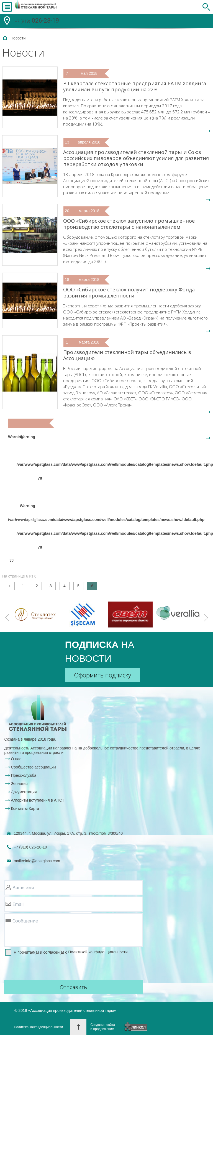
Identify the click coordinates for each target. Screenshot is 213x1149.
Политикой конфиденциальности (97, 952)
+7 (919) (30, 847)
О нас (16, 759)
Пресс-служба (23, 775)
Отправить (73, 987)
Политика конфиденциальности (38, 1027)
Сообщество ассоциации (33, 767)
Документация (24, 792)
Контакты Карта (25, 808)
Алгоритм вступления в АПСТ (37, 800)
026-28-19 (37, 21)
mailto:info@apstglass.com (37, 861)
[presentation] (46, 968)
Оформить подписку (102, 675)
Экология (19, 783)
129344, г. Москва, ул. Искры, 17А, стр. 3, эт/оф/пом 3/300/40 (68, 833)
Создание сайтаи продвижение (102, 1027)
